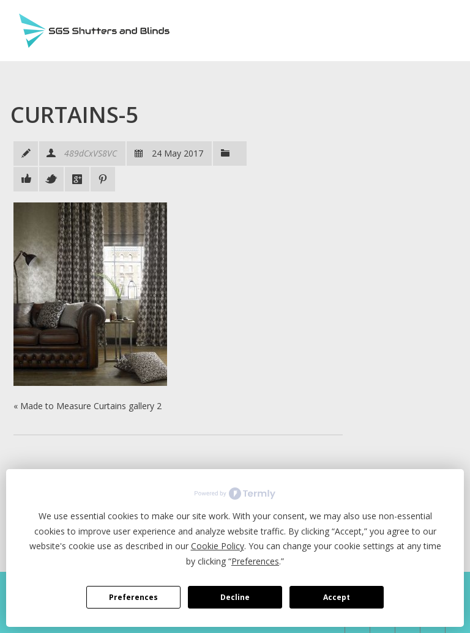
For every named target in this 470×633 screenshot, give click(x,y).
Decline (235, 597)
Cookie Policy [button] (217, 546)
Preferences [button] (255, 561)
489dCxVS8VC (90, 153)
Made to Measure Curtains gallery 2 (91, 406)
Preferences (133, 597)
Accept (336, 597)
